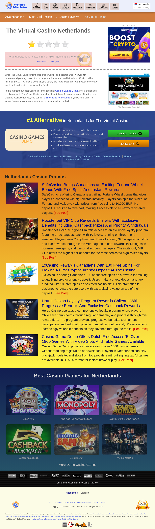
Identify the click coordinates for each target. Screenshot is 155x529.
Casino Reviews (69, 16)
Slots (46, 8)
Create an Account (129, 133)
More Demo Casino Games (77, 464)
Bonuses (36, 8)
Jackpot (114, 8)
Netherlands (15, 16)
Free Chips (90, 8)
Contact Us (61, 502)
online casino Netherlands (57, 97)
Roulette (55, 8)
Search (95, 502)
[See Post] (61, 212)
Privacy (70, 502)
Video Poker (77, 8)
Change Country (142, 8)
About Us (52, 502)
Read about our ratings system (48, 62)
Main (32, 16)
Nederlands (72, 493)
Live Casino (103, 8)
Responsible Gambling (82, 502)
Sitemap (103, 502)
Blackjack (65, 8)
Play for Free (129, 143)
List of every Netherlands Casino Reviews (77, 482)
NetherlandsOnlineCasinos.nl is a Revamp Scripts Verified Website (55, 519)
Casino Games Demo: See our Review (49, 158)
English (47, 16)
